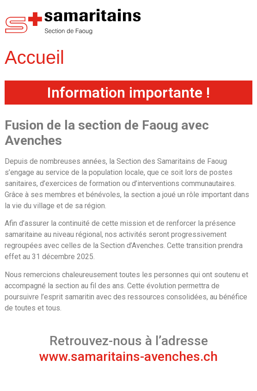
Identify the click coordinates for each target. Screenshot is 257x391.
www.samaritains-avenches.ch (128, 356)
